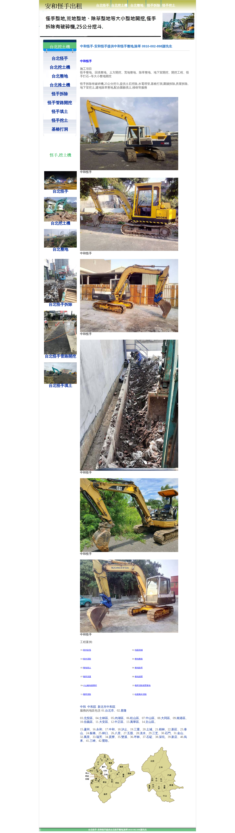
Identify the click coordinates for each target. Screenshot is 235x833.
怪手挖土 (168, 5)
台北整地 (136, 5)
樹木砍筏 (87, 650)
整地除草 (139, 668)
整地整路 (139, 659)
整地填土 (87, 668)
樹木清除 (87, 659)
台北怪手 (102, 5)
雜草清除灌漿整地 (143, 685)
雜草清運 (87, 676)
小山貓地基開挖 (90, 685)
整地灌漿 (139, 676)
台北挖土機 (119, 5)
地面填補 (139, 650)
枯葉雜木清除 (141, 694)
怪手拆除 (153, 5)
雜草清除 (87, 694)
